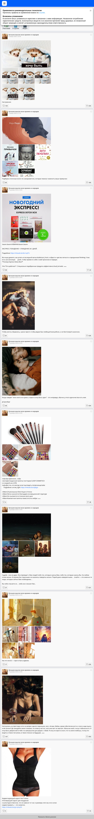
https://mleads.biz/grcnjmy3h (12, 807)
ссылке (42, 13)
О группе (15, 28)
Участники (6, 28)
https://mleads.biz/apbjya (29, 487)
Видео (25, 28)
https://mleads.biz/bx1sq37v (20, 253)
